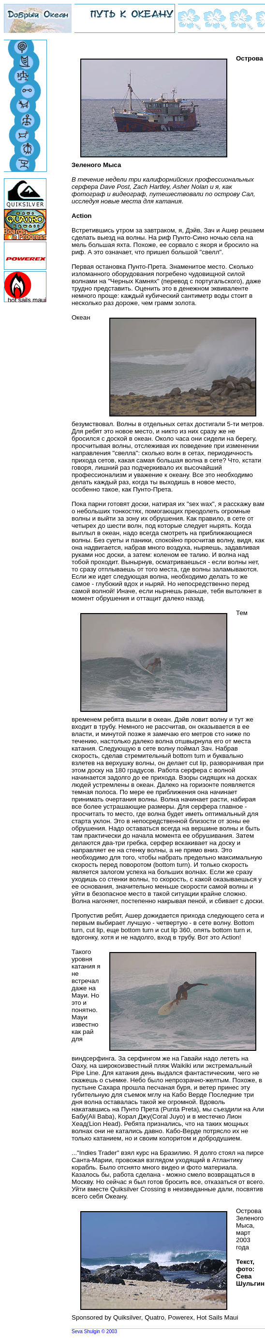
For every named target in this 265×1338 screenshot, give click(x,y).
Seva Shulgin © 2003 (94, 1331)
